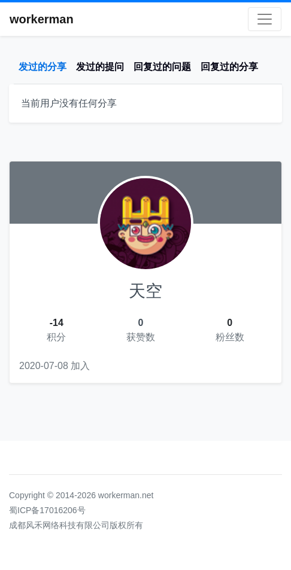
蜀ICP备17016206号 (47, 510)
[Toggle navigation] (264, 19)
